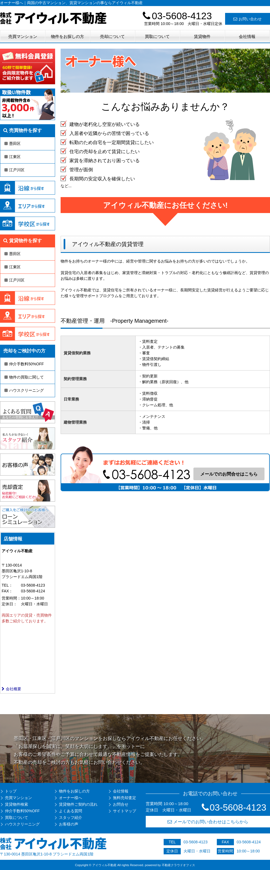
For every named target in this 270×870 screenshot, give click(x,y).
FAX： (7, 591)
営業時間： (11, 598)
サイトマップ (124, 811)
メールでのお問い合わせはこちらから (208, 821)
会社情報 (247, 36)
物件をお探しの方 (67, 36)
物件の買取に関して (24, 377)
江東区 (12, 156)
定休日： (9, 604)
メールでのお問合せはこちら (229, 474)
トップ (11, 791)
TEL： (7, 585)
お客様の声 (68, 824)
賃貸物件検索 (16, 804)
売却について (112, 36)
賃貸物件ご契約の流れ (78, 804)
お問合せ (120, 804)
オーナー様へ (70, 798)
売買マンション (22, 36)
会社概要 (11, 689)
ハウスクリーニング (24, 390)
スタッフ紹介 (70, 817)
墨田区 (12, 143)
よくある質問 (70, 811)
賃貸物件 (202, 36)
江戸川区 (14, 170)
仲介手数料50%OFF (24, 364)
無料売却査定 (124, 798)
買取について (157, 36)
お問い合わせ (247, 19)
